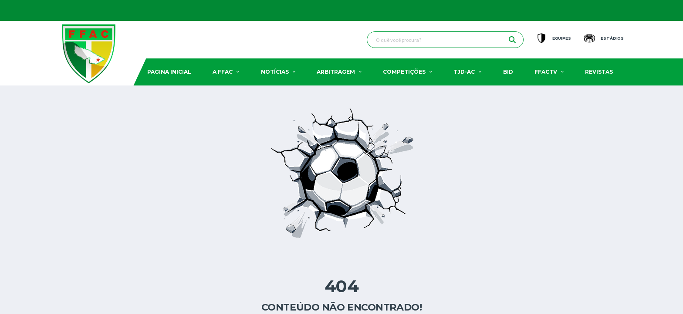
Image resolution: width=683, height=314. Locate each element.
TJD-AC (464, 71)
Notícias (275, 71)
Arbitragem (336, 71)
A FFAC (223, 71)
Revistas (599, 71)
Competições (404, 71)
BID (508, 71)
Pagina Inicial (169, 71)
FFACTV (545, 71)
